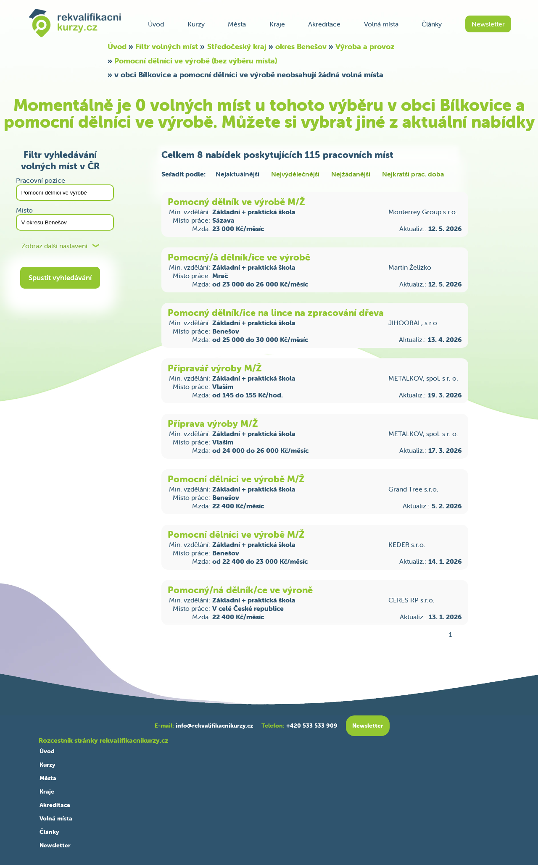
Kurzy (196, 24)
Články (432, 24)
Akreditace (324, 24)
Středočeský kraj (236, 46)
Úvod (156, 24)
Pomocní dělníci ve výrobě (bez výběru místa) (195, 61)
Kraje (277, 24)
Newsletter (488, 24)
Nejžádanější (350, 174)
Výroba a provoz (364, 46)
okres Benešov (301, 46)
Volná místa (381, 24)
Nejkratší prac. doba (413, 174)
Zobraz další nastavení (54, 246)
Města (237, 24)
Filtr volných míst (166, 46)
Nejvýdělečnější (295, 174)
